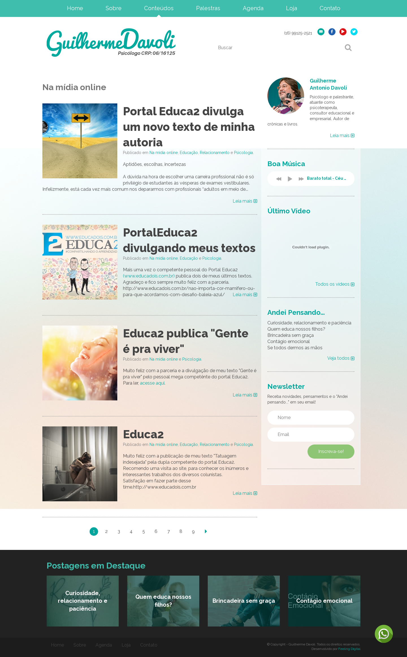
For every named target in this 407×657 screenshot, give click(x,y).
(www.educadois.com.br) (149, 276)
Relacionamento (215, 152)
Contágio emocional (288, 341)
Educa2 (143, 434)
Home (75, 8)
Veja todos (340, 358)
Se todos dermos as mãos (294, 347)
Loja (291, 8)
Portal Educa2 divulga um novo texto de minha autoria (189, 127)
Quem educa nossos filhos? (296, 329)
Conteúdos (159, 8)
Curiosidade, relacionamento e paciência (309, 323)
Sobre (114, 8)
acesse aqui (152, 383)
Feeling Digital (349, 649)
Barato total (328, 178)
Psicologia (243, 152)
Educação (189, 152)
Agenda (253, 8)
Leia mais (245, 201)
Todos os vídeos (334, 284)
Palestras (208, 8)
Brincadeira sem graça (290, 335)
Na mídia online (164, 152)
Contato (330, 8)
